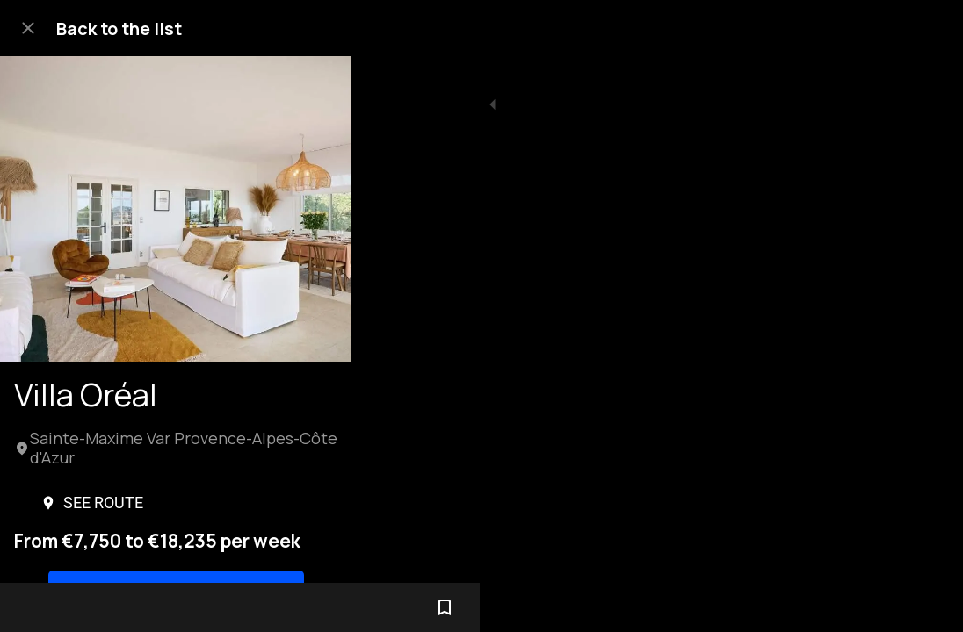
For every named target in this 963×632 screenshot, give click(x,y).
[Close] (28, 28)
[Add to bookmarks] (928, 607)
